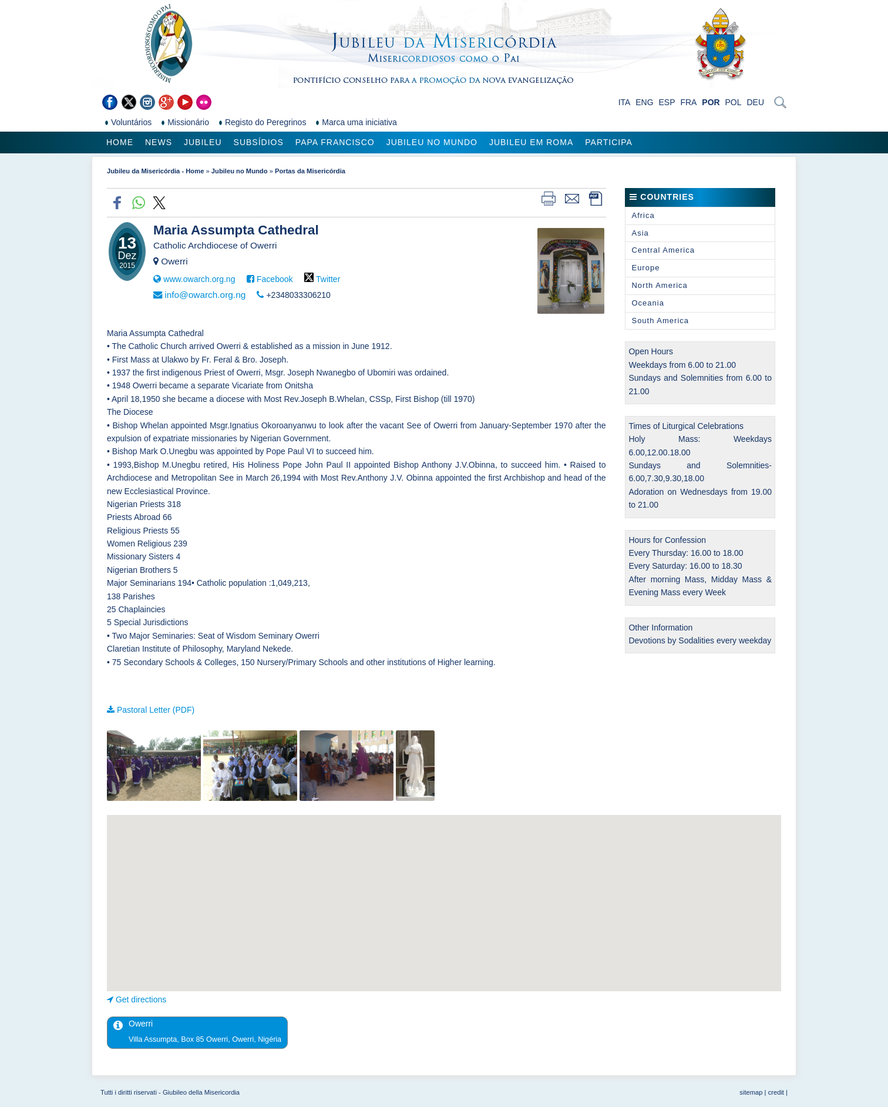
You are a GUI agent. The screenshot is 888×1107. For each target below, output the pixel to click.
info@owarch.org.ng (204, 295)
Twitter (328, 279)
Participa (609, 142)
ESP (667, 102)
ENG (644, 102)
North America (659, 285)
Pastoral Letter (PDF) (155, 709)
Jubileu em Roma (531, 142)
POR (710, 102)
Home (119, 142)
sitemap (750, 1092)
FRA (688, 102)
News (158, 142)
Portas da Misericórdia (310, 171)
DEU (755, 102)
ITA (624, 102)
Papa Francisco (335, 142)
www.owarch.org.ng (199, 279)
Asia (639, 233)
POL (733, 102)
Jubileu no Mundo (431, 142)
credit (776, 1092)
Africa (642, 215)
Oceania (647, 302)
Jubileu (203, 142)
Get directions (141, 999)
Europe (645, 267)
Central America (662, 250)
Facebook (274, 279)
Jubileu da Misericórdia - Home (155, 171)
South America (660, 320)
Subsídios (259, 142)
